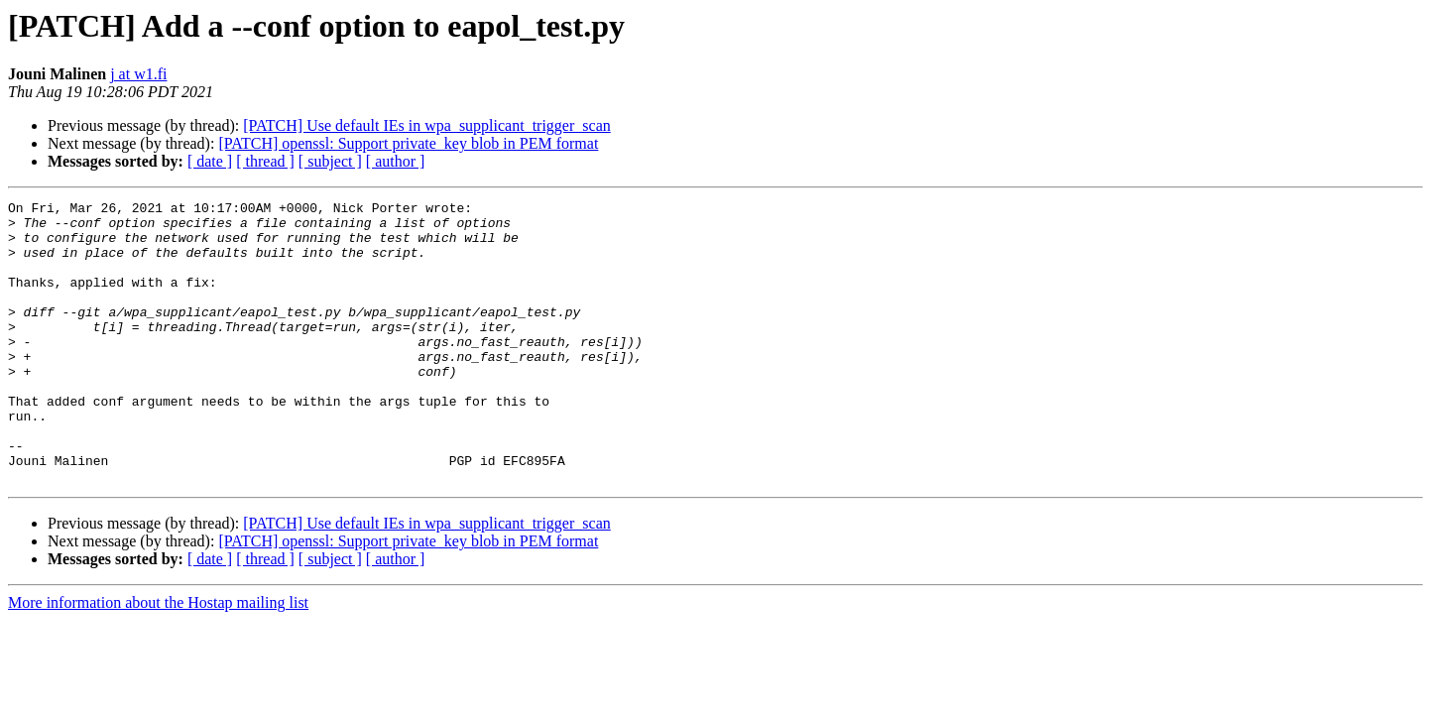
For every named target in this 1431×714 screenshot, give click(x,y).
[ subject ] (330, 161)
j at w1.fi (138, 73)
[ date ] (209, 161)
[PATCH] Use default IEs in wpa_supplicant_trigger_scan (426, 125)
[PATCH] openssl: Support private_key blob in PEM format (408, 143)
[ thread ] (265, 161)
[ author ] (395, 161)
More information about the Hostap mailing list (158, 659)
